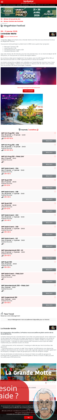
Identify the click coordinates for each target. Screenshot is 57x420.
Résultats (49, 141)
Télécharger (28, 91)
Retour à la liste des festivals (13, 21)
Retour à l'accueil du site (12, 19)
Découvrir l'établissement (9, 36)
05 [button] (54, 382)
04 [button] (52, 382)
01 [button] (45, 382)
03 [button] (50, 382)
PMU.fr (9, 40)
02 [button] (48, 382)
